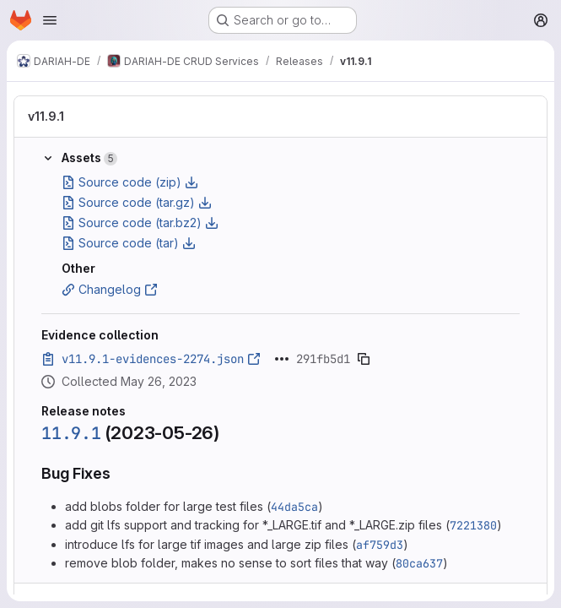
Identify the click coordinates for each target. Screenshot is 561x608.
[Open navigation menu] (49, 20)
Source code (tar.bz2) (140, 222)
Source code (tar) (129, 243)
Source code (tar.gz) (137, 202)
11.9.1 (71, 433)
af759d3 (379, 544)
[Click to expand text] (282, 358)
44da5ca (294, 506)
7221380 (473, 525)
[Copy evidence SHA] (363, 358)
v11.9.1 (46, 116)
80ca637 (419, 563)
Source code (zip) (130, 182)
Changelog (110, 289)
